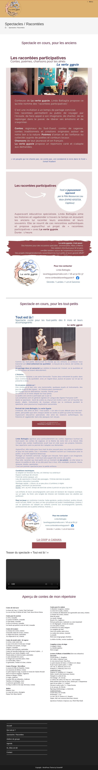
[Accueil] (5, 27)
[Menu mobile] (90, 2)
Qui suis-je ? (11, 730)
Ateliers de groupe (13, 739)
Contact (9, 752)
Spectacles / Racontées (17, 27)
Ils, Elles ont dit (12, 748)
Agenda (9, 743)
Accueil (9, 726)
